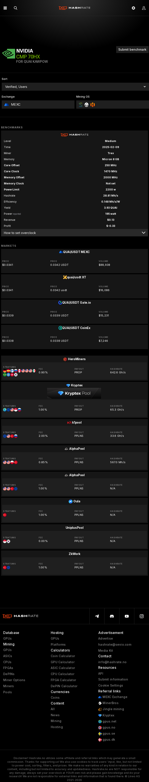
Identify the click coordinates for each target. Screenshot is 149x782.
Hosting (57, 727)
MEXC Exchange (112, 697)
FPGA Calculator (63, 680)
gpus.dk (106, 740)
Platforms (58, 644)
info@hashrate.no (112, 662)
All (53, 709)
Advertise (105, 638)
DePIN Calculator (64, 686)
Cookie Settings (110, 685)
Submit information (113, 679)
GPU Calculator (62, 662)
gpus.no (106, 727)
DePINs (9, 674)
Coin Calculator (63, 656)
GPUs (7, 638)
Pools (7, 692)
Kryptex (106, 715)
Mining (56, 721)
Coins (55, 697)
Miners (8, 686)
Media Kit (105, 650)
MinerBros (108, 703)
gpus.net (107, 721)
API (100, 673)
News (55, 715)
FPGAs (8, 668)
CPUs (7, 662)
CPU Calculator (62, 674)
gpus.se (106, 733)
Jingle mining (111, 709)
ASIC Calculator (63, 668)
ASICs (7, 656)
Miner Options (14, 680)
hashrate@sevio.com (114, 644)
